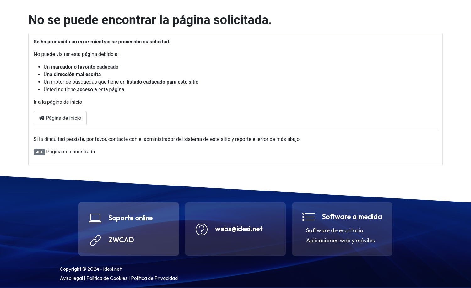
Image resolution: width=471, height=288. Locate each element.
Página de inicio (60, 118)
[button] (128, 229)
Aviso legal (71, 278)
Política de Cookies (106, 278)
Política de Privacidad (154, 278)
